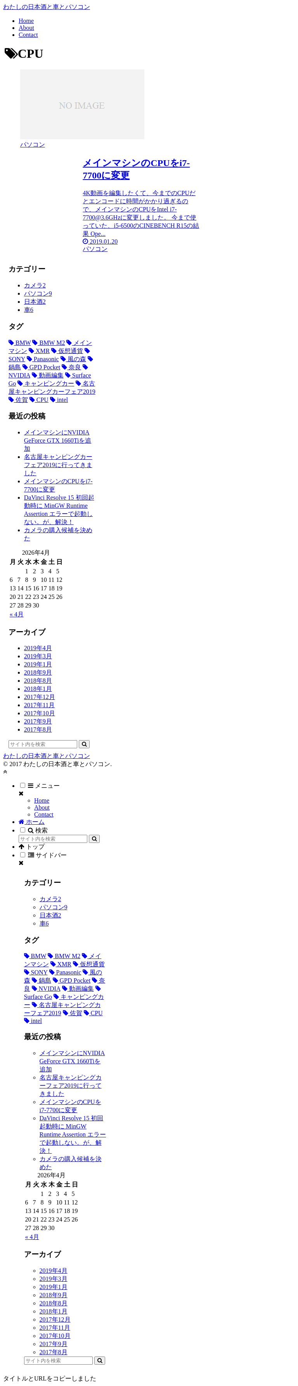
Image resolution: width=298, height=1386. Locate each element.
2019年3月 (38, 656)
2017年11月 (39, 705)
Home (41, 800)
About (42, 807)
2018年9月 (38, 672)
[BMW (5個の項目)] (20, 342)
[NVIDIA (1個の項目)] (46, 988)
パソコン (38, 293)
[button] (84, 744)
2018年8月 (38, 680)
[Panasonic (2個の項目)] (43, 359)
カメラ (35, 285)
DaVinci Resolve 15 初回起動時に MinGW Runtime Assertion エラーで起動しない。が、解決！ (73, 1134)
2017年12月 (39, 697)
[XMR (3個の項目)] (39, 351)
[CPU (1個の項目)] (39, 399)
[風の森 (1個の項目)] (73, 359)
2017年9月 (38, 721)
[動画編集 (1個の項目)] (48, 375)
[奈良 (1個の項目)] (71, 367)
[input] (43, 744)
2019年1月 (38, 664)
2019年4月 (38, 648)
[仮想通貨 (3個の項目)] (67, 351)
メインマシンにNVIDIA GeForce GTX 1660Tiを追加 (58, 440)
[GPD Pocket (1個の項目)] (42, 367)
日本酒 (35, 301)
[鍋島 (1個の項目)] (41, 980)
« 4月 (17, 614)
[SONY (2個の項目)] (36, 972)
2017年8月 (38, 729)
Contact (44, 814)
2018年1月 (38, 688)
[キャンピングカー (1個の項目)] (45, 383)
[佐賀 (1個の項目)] (18, 399)
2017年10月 (39, 713)
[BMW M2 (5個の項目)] (48, 342)
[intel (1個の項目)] (59, 399)
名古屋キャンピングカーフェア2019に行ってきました (58, 464)
